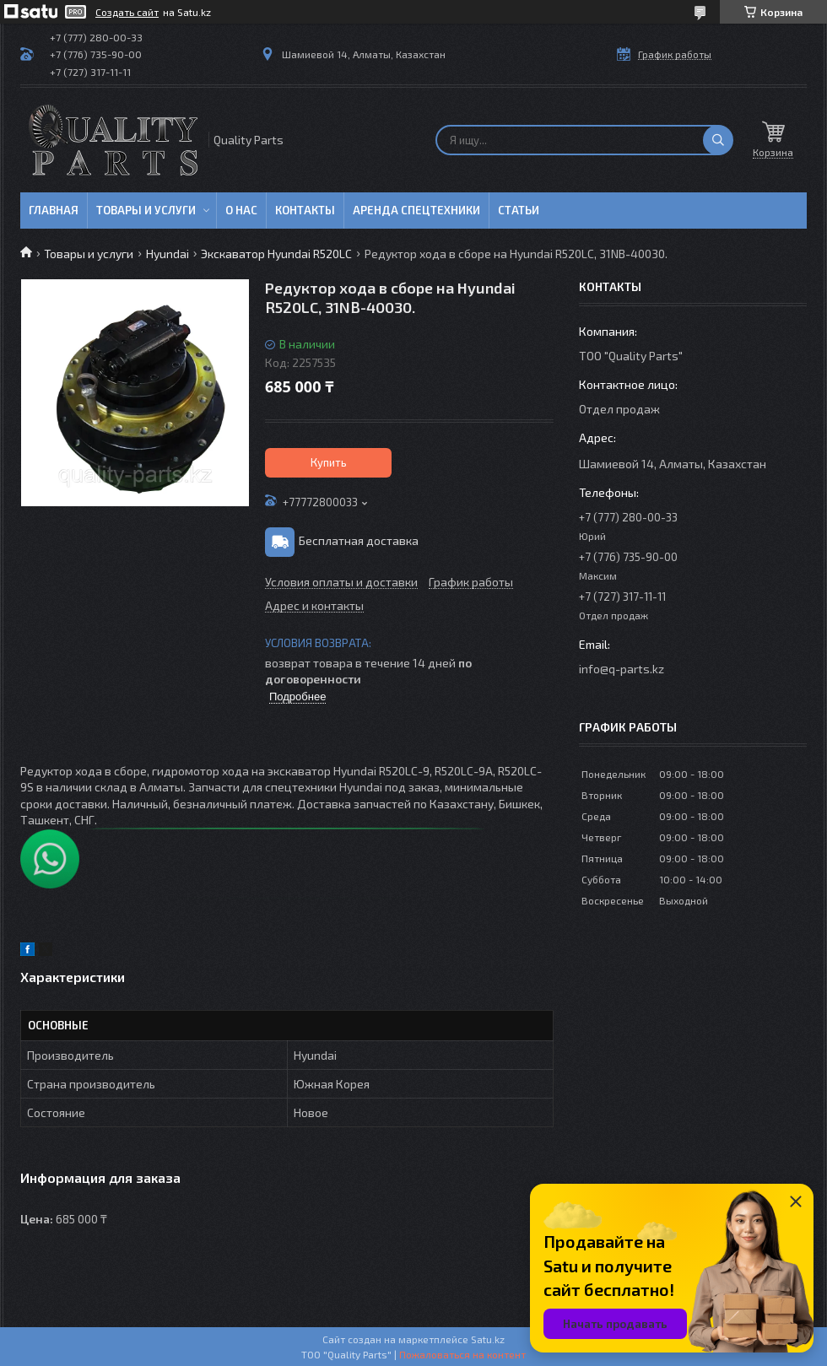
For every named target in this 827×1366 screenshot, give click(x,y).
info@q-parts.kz (621, 668)
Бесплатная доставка (359, 540)
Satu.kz (488, 1339)
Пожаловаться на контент (462, 1354)
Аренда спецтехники (416, 210)
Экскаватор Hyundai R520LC (276, 253)
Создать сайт (127, 12)
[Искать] (718, 140)
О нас (241, 210)
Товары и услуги (146, 210)
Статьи (518, 210)
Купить (329, 462)
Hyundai (167, 253)
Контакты (305, 210)
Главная (53, 210)
